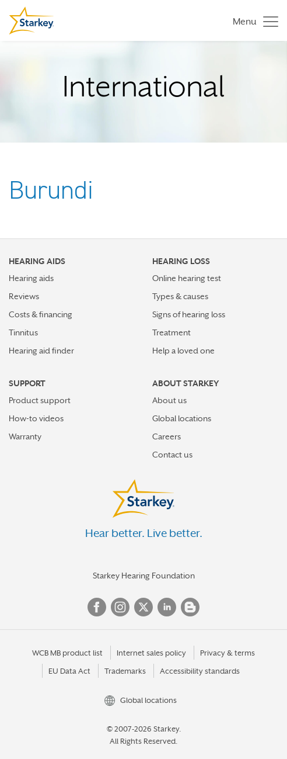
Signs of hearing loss (188, 314)
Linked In (167, 607)
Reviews (24, 296)
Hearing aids (31, 278)
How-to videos (36, 418)
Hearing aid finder (41, 350)
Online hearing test (186, 278)
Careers (166, 436)
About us (169, 400)
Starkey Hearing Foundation (144, 575)
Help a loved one (183, 350)
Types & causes (180, 296)
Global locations (181, 418)
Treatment (171, 332)
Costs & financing (40, 314)
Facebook (97, 607)
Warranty (25, 436)
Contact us (172, 454)
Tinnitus (23, 332)
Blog (190, 607)
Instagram (120, 607)
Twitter (143, 607)
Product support (40, 400)
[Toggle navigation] (252, 21)
